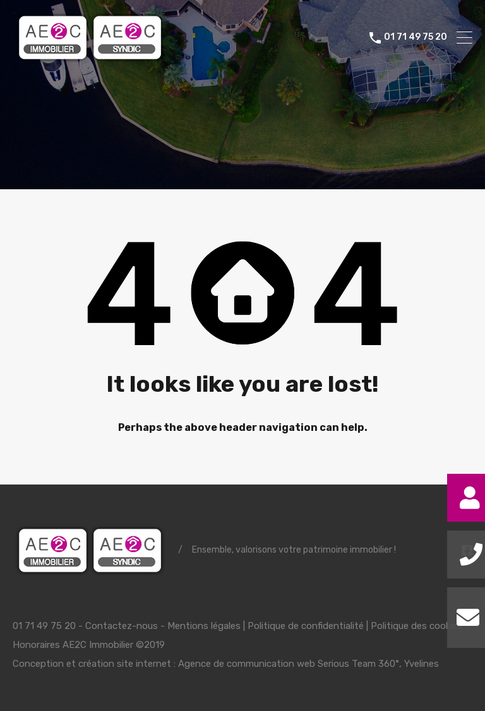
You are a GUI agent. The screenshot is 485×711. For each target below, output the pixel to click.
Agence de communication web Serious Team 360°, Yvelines (308, 663)
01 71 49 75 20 (415, 37)
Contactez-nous (121, 626)
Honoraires (36, 644)
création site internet (124, 663)
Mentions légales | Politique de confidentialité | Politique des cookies (314, 626)
